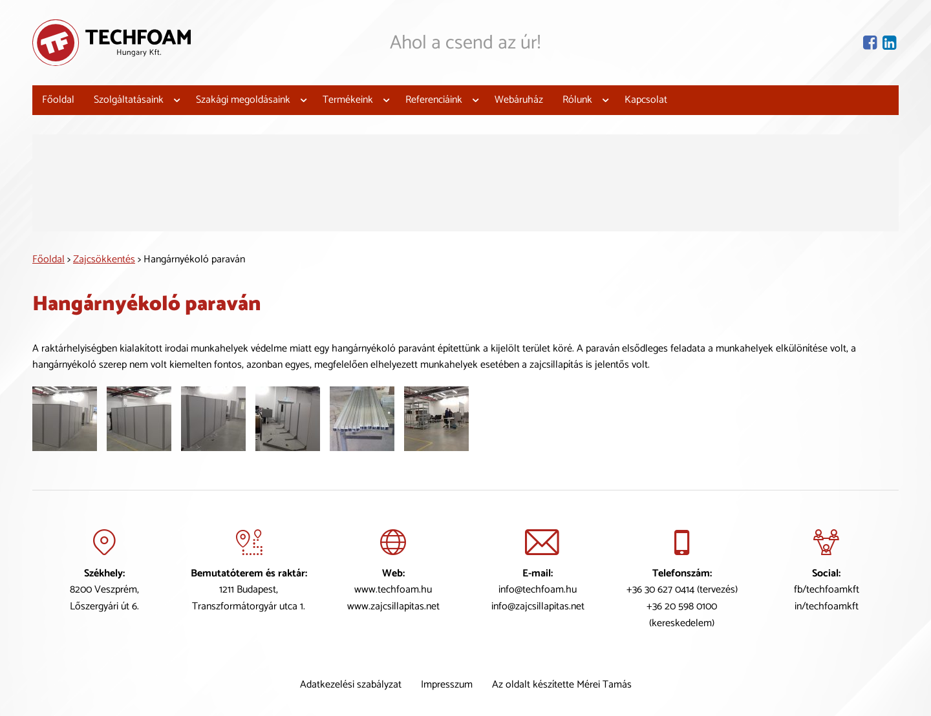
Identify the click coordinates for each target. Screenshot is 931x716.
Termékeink (348, 100)
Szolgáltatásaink (129, 100)
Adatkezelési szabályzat (350, 684)
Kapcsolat (646, 100)
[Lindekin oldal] (891, 42)
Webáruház (519, 100)
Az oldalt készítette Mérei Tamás (562, 684)
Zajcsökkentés (104, 259)
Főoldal (58, 100)
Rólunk (577, 100)
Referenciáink (433, 100)
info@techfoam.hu (537, 589)
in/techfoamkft (827, 606)
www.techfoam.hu (393, 589)
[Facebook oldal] (871, 42)
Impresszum (447, 684)
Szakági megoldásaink (243, 100)
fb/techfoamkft (826, 589)
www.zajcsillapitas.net (393, 606)
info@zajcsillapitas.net (537, 606)
